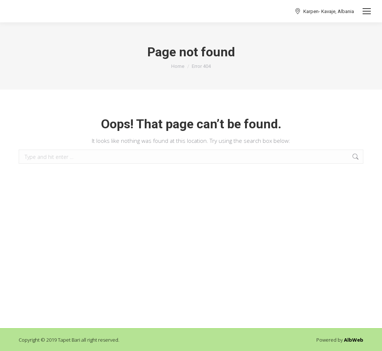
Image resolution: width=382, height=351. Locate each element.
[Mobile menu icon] (366, 11)
